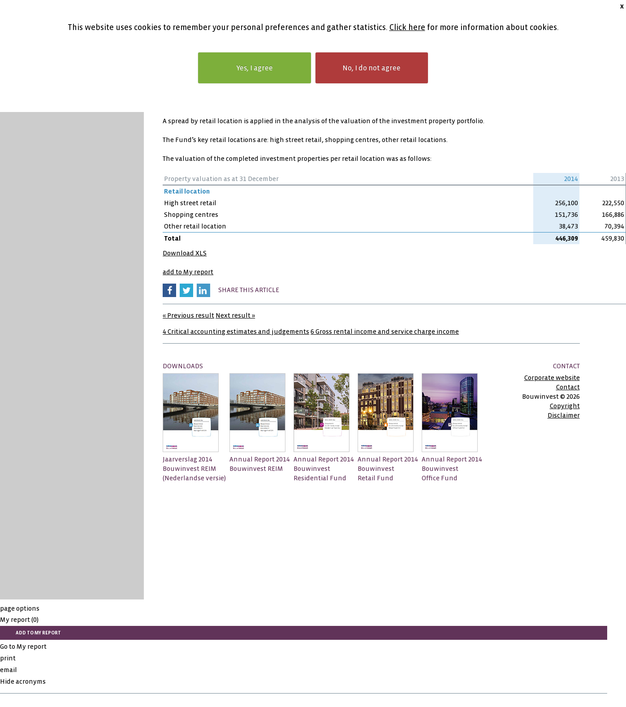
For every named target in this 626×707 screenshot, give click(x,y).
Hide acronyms (23, 681)
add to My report (188, 272)
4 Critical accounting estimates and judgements (236, 331)
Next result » (235, 315)
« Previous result (188, 315)
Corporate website (552, 377)
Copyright (565, 406)
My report (19, 619)
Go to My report (23, 646)
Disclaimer (564, 415)
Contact (568, 387)
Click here (407, 27)
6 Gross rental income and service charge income (385, 331)
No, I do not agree (371, 68)
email (8, 669)
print (8, 658)
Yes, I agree (254, 68)
